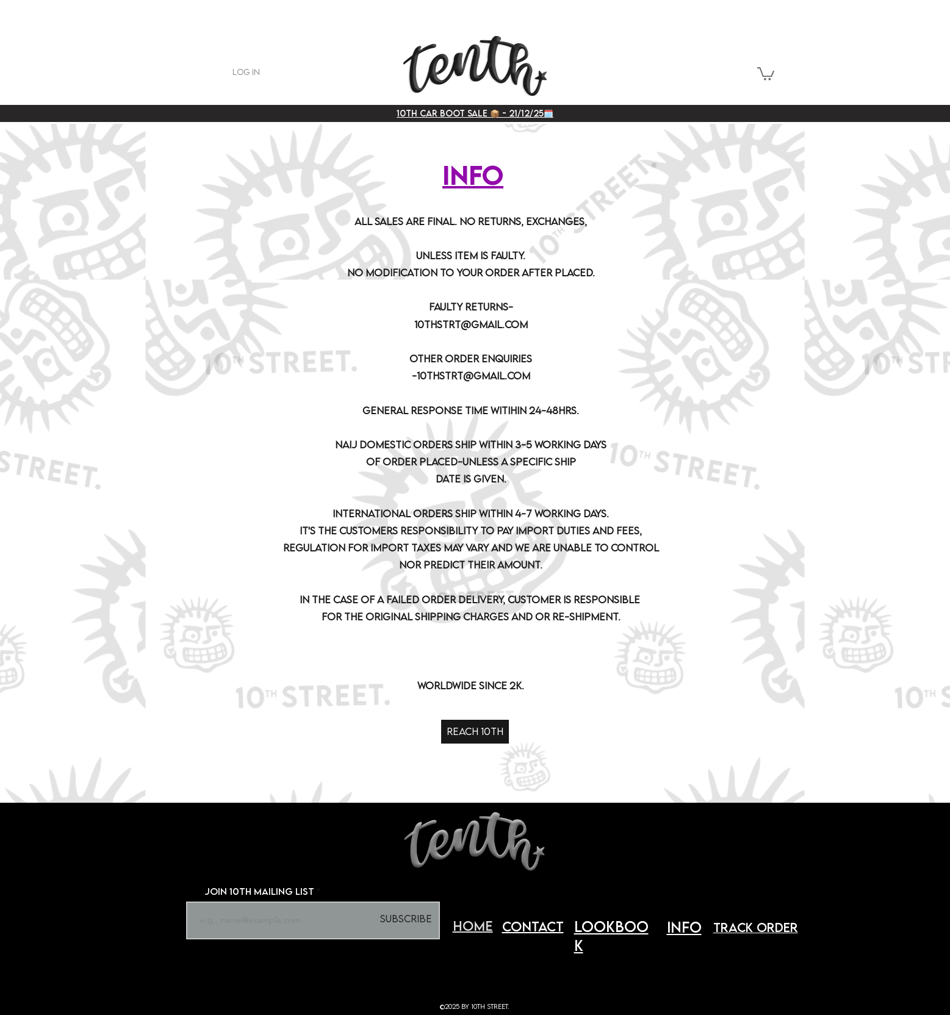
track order (755, 927)
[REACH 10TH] (475, 732)
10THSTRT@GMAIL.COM (471, 324)
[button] (765, 73)
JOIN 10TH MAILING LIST (259, 891)
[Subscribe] (406, 919)
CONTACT (533, 926)
